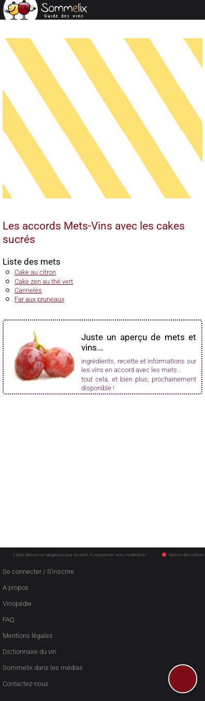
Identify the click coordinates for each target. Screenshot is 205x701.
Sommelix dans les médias (43, 668)
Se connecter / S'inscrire (38, 571)
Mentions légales (28, 635)
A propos (15, 587)
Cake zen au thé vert (43, 281)
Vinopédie (17, 603)
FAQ (8, 619)
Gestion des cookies (183, 555)
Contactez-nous (26, 684)
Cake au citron (35, 272)
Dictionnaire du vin (29, 652)
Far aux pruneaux (39, 299)
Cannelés (28, 290)
